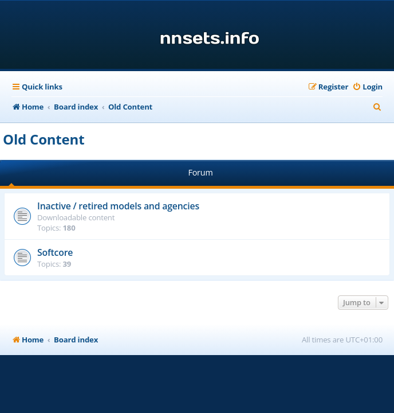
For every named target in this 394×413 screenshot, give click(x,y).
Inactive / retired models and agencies (118, 206)
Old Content (43, 139)
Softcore (55, 252)
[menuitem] (367, 87)
